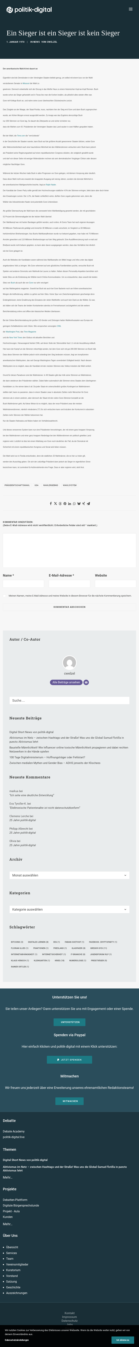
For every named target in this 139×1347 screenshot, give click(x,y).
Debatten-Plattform (15, 1200)
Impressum (69, 1317)
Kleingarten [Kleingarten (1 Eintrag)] (42, 960)
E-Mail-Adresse (61, 575)
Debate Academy (14, 1131)
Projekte (9, 1189)
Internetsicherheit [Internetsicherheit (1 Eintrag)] (54, 954)
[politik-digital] (29, 10)
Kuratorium (13, 1270)
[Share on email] (88, 503)
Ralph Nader (51, 185)
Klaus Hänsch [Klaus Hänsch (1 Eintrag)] (20, 960)
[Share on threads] (60, 503)
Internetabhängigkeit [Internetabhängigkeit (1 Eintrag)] (24, 954)
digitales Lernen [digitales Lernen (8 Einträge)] (38, 942)
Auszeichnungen (16, 1293)
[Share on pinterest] (65, 503)
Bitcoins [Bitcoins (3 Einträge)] (17, 942)
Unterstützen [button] (70, 1022)
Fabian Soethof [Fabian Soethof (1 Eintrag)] (74, 942)
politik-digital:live (13, 1137)
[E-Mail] (86, 682)
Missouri (26, 83)
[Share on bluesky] (79, 503)
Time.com (21, 136)
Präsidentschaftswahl (17, 485)
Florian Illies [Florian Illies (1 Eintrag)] (19, 948)
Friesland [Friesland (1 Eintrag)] (60, 948)
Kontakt (70, 1313)
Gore (31, 283)
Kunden (8, 1217)
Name (8, 575)
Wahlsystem (70, 485)
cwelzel (52, 42)
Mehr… (7, 1177)
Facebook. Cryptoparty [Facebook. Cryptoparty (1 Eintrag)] (103, 942)
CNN (59, 326)
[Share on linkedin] (69, 503)
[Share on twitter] (55, 503)
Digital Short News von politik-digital (25, 1160)
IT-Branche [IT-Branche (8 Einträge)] (78, 954)
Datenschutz (70, 1320)
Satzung (11, 1281)
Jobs (69, 1324)
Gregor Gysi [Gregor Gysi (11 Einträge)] (98, 948)
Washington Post (12, 332)
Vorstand (12, 1276)
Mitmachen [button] (70, 1101)
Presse (69, 1328)
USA (36, 485)
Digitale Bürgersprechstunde (21, 1205)
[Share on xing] (83, 503)
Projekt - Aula (11, 1211)
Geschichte (13, 1287)
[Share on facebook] (51, 503)
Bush (13, 283)
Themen (9, 1149)
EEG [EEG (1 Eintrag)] (56, 942)
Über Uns (10, 1235)
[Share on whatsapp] (74, 503)
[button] (130, 9)
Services (11, 1253)
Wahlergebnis (50, 485)
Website (101, 575)
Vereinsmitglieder (17, 1264)
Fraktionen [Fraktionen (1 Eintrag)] (41, 948)
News (36, 42)
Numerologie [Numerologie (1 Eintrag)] (77, 960)
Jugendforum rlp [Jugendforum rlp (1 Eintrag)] (101, 954)
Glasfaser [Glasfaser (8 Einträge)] (78, 948)
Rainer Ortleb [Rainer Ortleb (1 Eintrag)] (20, 967)
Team (9, 1258)
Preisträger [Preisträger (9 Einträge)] (99, 960)
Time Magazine (30, 332)
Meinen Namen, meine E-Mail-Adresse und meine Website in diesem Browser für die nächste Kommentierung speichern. (70, 595)
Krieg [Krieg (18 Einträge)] (59, 960)
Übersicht (12, 1247)
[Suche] (69, 700)
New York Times (15, 338)
